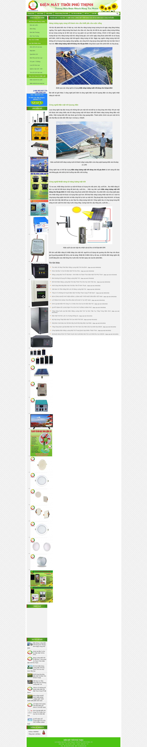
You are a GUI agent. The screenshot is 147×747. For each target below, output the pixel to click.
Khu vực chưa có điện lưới (37, 76)
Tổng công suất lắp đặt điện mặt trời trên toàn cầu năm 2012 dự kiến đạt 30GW (77, 327)
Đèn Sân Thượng (34, 32)
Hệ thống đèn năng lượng (37, 21)
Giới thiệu (40, 13)
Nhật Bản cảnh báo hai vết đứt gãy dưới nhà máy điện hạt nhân (72, 323)
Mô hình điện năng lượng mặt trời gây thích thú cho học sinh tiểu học (74, 282)
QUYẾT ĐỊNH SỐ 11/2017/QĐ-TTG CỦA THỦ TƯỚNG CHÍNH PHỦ (72, 307)
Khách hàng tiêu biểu (61, 13)
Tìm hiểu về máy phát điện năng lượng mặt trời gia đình (69, 267)
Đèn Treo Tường (34, 36)
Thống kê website (37, 727)
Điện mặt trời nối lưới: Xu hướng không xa (65, 316)
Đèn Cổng (32, 28)
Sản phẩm (49, 13)
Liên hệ (94, 13)
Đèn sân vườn (34, 25)
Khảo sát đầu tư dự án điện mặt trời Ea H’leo (39, 653)
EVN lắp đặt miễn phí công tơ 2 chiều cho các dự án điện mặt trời (73, 304)
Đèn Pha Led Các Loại (36, 58)
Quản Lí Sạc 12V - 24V (36, 69)
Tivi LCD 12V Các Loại (36, 72)
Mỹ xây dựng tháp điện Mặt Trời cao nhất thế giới (67, 319)
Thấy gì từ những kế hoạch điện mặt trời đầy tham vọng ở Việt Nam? (73, 293)
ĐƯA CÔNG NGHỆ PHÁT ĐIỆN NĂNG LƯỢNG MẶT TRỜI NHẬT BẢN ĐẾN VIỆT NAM (77, 296)
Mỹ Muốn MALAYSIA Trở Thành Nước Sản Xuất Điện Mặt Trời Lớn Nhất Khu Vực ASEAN (78, 334)
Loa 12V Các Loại (35, 65)
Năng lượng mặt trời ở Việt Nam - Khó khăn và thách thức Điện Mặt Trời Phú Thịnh (77, 274)
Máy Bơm (32, 50)
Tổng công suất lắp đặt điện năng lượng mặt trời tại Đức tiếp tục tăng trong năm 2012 (81, 311)
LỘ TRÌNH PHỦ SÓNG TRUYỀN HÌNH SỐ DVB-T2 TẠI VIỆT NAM (39, 705)
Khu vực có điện (34, 39)
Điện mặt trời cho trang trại (37, 83)
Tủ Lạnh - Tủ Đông (35, 61)
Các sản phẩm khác (35, 43)
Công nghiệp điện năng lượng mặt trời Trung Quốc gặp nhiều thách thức (74, 330)
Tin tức (62, 18)
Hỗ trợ (87, 13)
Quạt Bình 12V (34, 54)
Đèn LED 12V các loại (36, 47)
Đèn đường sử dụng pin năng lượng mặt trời (66, 278)
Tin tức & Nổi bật (76, 13)
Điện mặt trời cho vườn (36, 79)
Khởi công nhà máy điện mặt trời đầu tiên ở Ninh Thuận (39, 676)
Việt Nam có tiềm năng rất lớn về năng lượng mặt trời (39, 682)
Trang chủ (31, 13)
